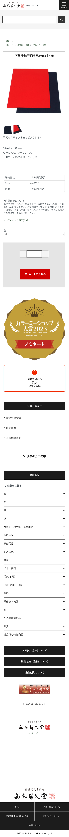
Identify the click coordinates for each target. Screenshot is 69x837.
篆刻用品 (8, 543)
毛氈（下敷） (40, 45)
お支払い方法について (34, 650)
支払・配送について (52, 807)
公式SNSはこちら (36, 704)
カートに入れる (35, 274)
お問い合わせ (34, 825)
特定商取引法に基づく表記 (17, 816)
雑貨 (6, 626)
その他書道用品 (12, 618)
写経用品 (8, 535)
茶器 (6, 593)
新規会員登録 (13, 417)
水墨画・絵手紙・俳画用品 (18, 526)
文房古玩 (8, 551)
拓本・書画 (10, 568)
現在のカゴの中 (34, 456)
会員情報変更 (13, 438)
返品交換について (34, 672)
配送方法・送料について (34, 661)
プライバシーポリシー (52, 816)
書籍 (6, 560)
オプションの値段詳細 (16, 220)
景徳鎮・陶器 (11, 601)
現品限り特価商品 (13, 634)
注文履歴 (11, 427)
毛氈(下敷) (23, 45)
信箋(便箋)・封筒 (13, 584)
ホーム (10, 40)
